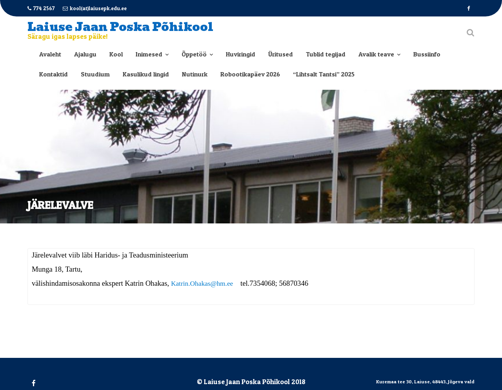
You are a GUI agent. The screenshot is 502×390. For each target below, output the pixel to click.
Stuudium (95, 74)
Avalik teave (376, 54)
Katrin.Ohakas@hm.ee (202, 284)
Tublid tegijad (326, 54)
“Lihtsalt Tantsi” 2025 (324, 74)
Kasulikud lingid (146, 74)
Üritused (280, 54)
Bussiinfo (426, 54)
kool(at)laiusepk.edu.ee (95, 8)
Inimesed (149, 54)
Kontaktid (53, 74)
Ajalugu (85, 54)
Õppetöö (194, 54)
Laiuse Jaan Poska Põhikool (120, 26)
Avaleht (50, 54)
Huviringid (240, 54)
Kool (116, 54)
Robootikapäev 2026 (250, 74)
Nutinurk (194, 74)
